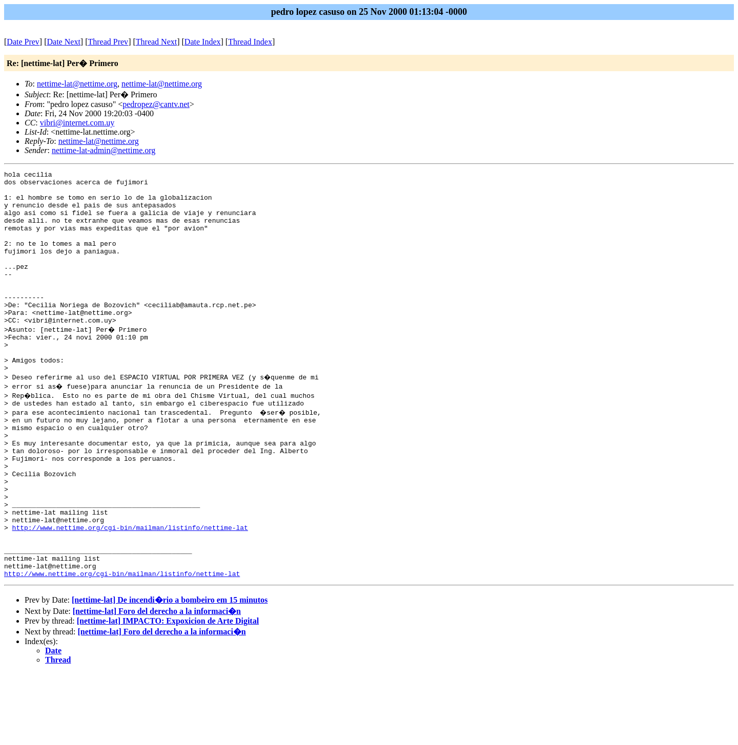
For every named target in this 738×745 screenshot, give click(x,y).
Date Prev (23, 41)
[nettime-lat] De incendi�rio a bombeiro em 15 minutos (170, 672)
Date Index (202, 41)
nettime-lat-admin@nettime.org (103, 150)
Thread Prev (108, 41)
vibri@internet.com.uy (77, 122)
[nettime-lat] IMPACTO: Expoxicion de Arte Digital (168, 693)
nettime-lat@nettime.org (77, 83)
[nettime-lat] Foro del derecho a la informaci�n (157, 683)
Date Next (63, 41)
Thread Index (250, 41)
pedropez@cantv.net (156, 104)
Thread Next (156, 41)
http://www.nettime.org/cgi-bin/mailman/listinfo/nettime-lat (130, 590)
